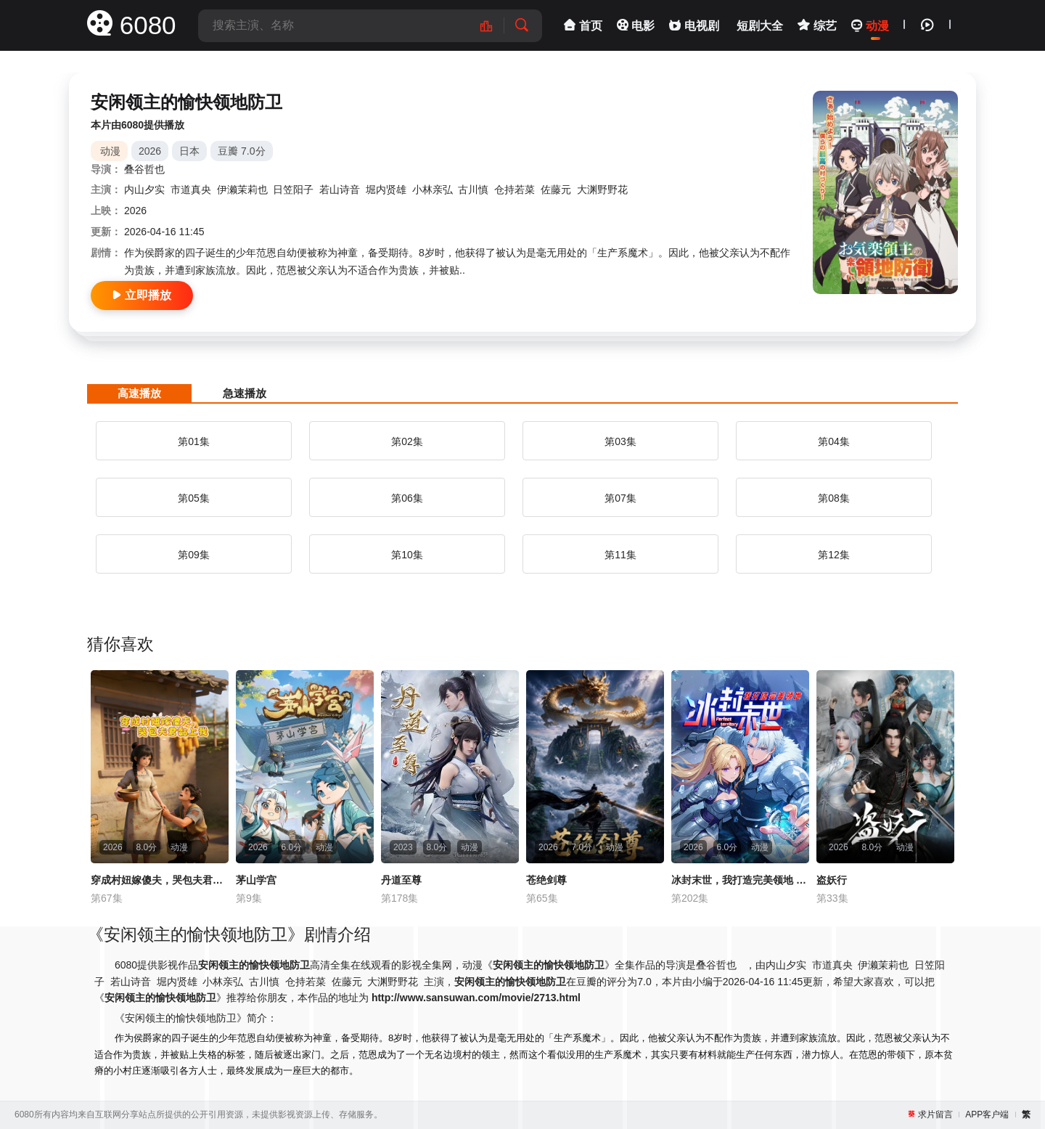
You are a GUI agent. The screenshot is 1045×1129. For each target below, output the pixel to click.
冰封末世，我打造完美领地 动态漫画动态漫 (740, 880)
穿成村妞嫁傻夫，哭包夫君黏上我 (160, 880)
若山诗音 (339, 189)
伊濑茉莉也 (242, 189)
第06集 (407, 498)
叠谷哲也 (144, 169)
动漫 (110, 151)
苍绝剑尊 (546, 880)
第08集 (834, 498)
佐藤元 (556, 189)
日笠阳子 (293, 189)
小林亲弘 (432, 189)
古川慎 (473, 189)
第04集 (834, 441)
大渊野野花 (602, 189)
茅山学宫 (256, 880)
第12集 (834, 555)
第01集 (194, 441)
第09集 (194, 555)
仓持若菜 (514, 189)
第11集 (620, 555)
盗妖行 (831, 880)
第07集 (620, 498)
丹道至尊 (401, 880)
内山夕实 (144, 189)
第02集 (407, 441)
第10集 (407, 555)
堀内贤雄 (386, 189)
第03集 (620, 441)
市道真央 (191, 189)
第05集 (194, 498)
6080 (131, 24)
